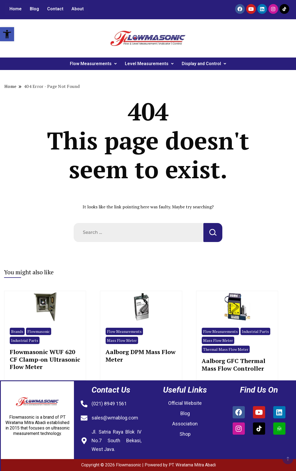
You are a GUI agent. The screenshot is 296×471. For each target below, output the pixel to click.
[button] (7, 34)
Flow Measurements (93, 63)
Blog (34, 8)
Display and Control (204, 63)
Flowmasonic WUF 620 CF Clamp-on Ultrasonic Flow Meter (45, 359)
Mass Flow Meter (122, 340)
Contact (55, 8)
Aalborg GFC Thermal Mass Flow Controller (233, 364)
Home (15, 8)
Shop (185, 434)
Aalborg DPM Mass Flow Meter (140, 355)
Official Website (185, 403)
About (77, 8)
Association (185, 424)
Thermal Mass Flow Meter (225, 349)
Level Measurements (149, 63)
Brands (17, 331)
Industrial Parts (24, 340)
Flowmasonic (38, 331)
